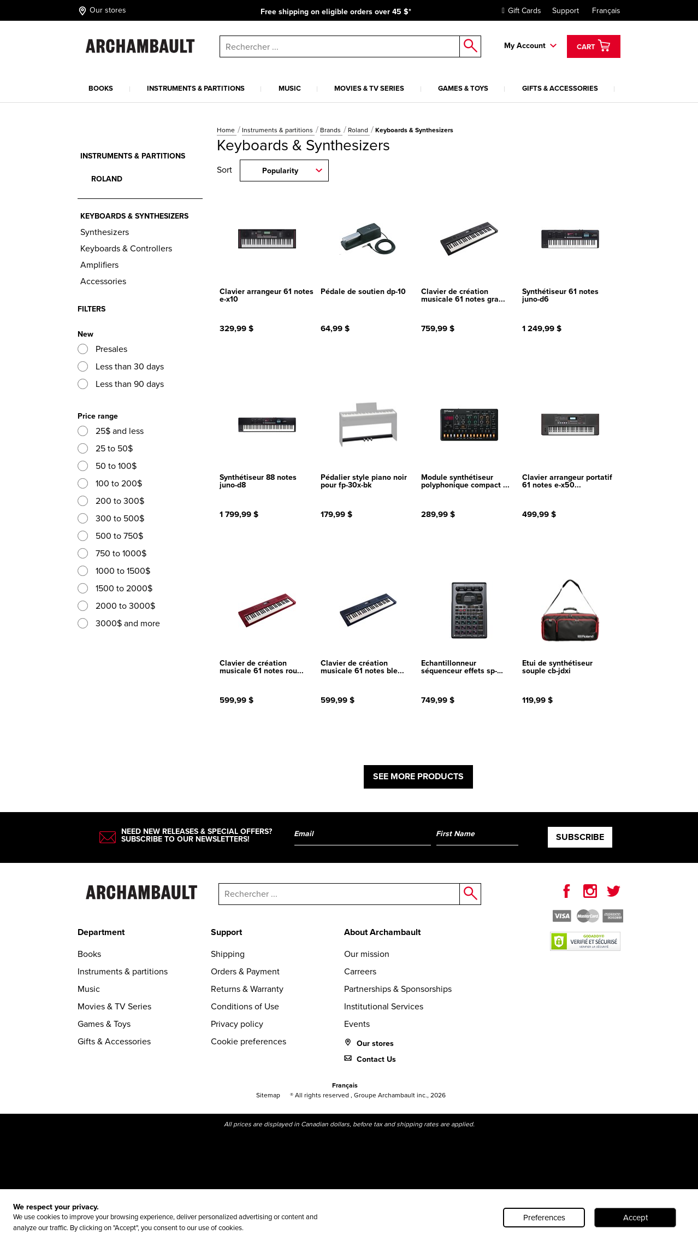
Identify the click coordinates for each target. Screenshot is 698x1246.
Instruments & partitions (196, 88)
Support (565, 10)
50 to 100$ (107, 466)
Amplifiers (99, 264)
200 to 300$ (111, 501)
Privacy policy (237, 1024)
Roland (359, 130)
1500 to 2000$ (115, 588)
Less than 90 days (121, 384)
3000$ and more (119, 623)
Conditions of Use (245, 1006)
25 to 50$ (105, 448)
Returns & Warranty (247, 989)
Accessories (103, 281)
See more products (418, 776)
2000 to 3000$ (116, 606)
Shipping (228, 954)
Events (357, 1024)
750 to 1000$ (112, 553)
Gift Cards (518, 10)
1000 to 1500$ (114, 571)
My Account (525, 45)
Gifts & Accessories (560, 88)
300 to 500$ (111, 518)
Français (606, 10)
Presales (102, 349)
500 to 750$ (110, 536)
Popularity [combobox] (280, 171)
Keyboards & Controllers (126, 248)
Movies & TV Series (369, 88)
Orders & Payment (245, 971)
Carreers (360, 971)
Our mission (366, 954)
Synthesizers (104, 232)
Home (226, 130)
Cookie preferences (248, 1041)
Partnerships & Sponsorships (398, 989)
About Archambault (382, 932)
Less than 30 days (121, 366)
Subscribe (580, 837)
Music (290, 88)
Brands (331, 130)
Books (100, 88)
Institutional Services (383, 1006)
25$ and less (111, 431)
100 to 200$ (110, 483)
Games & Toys (463, 88)
